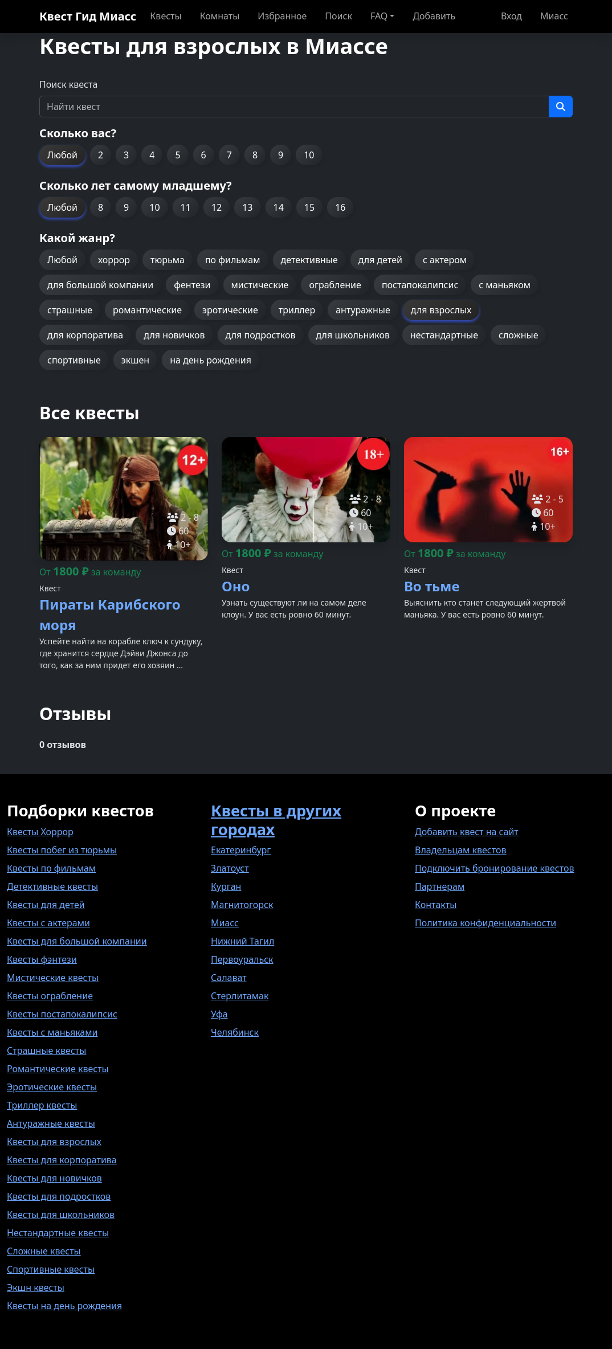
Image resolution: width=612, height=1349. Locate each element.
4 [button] (151, 155)
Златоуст (230, 868)
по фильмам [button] (232, 260)
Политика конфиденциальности (485, 923)
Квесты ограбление (50, 996)
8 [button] (255, 155)
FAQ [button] (378, 16)
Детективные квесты (52, 886)
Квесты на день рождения (64, 1305)
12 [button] (216, 207)
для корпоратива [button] (85, 335)
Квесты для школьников (61, 1214)
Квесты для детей (46, 904)
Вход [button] (511, 16)
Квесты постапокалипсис (62, 1014)
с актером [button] (445, 260)
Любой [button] (62, 155)
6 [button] (203, 155)
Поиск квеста (68, 84)
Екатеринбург (241, 850)
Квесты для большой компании (77, 941)
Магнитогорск (242, 904)
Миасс (554, 16)
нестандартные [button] (444, 335)
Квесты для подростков (59, 1196)
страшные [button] (69, 310)
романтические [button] (147, 310)
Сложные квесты (44, 1251)
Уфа (219, 1014)
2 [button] (100, 155)
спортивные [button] (74, 360)
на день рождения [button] (210, 360)
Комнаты (220, 16)
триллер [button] (297, 310)
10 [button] (309, 155)
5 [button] (177, 155)
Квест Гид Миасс (87, 16)
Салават (229, 977)
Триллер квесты (42, 1105)
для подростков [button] (261, 335)
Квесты (165, 16)
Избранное (282, 16)
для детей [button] (380, 260)
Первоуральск (242, 959)
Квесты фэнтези (42, 959)
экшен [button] (135, 360)
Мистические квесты (53, 977)
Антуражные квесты (51, 1123)
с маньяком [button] (505, 285)
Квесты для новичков (54, 1178)
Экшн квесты (35, 1287)
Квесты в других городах (276, 820)
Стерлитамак (239, 996)
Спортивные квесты (51, 1269)
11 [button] (186, 207)
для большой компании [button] (100, 285)
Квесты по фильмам (51, 868)
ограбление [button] (335, 285)
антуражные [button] (363, 310)
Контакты (435, 904)
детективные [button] (309, 260)
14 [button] (279, 207)
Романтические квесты (58, 1068)
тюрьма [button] (167, 260)
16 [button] (340, 207)
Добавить (434, 16)
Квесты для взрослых (54, 1141)
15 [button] (309, 207)
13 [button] (247, 207)
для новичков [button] (174, 335)
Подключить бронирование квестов (494, 868)
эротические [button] (230, 310)
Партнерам (439, 886)
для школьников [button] (353, 335)
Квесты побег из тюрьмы (62, 850)
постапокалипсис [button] (420, 285)
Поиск (338, 16)
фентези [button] (192, 285)
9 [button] (280, 155)
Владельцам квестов (461, 850)
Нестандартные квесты (58, 1233)
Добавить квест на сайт (467, 831)
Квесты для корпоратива (62, 1160)
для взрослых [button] (441, 310)
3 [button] (126, 155)
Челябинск (235, 1032)
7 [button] (229, 155)
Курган (226, 886)
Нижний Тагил (242, 941)
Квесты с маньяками (52, 1032)
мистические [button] (260, 285)
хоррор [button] (114, 260)
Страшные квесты (46, 1050)
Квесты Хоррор (40, 831)
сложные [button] (518, 335)
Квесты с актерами (48, 923)
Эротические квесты (52, 1087)
